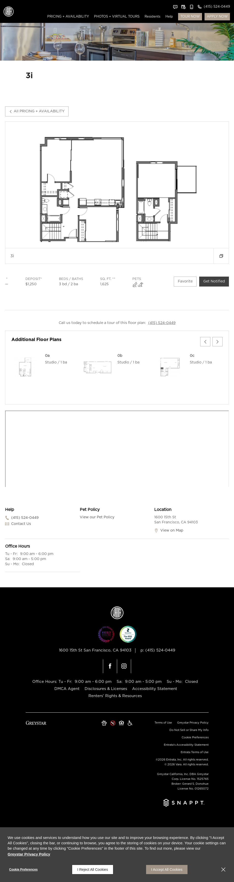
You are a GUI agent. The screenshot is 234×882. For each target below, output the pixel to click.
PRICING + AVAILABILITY (68, 16)
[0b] (97, 367)
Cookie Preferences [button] (195, 737)
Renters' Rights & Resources (115, 696)
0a (47, 356)
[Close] (223, 869)
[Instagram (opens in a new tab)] (124, 666)
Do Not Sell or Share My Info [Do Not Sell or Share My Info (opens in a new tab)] (189, 730)
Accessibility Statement (154, 689)
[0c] (170, 367)
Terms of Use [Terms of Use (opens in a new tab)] (163, 722)
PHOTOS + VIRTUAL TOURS (116, 16)
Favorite (185, 281)
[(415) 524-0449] (213, 6)
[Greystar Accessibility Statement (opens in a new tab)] (130, 724)
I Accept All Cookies (166, 869)
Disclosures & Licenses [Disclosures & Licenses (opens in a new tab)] (106, 689)
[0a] (25, 367)
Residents (152, 16)
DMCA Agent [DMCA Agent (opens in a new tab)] (67, 689)
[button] (175, 6)
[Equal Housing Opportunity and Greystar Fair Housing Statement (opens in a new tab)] (121, 724)
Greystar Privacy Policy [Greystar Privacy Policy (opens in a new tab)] (193, 722)
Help (169, 16)
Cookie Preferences (23, 869)
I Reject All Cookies (92, 869)
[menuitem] (68, 17)
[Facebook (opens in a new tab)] (110, 666)
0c (192, 356)
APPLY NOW (217, 16)
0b (119, 356)
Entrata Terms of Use (195, 752)
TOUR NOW (190, 16)
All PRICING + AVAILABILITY (37, 111)
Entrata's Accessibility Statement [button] (186, 744)
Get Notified (214, 281)
